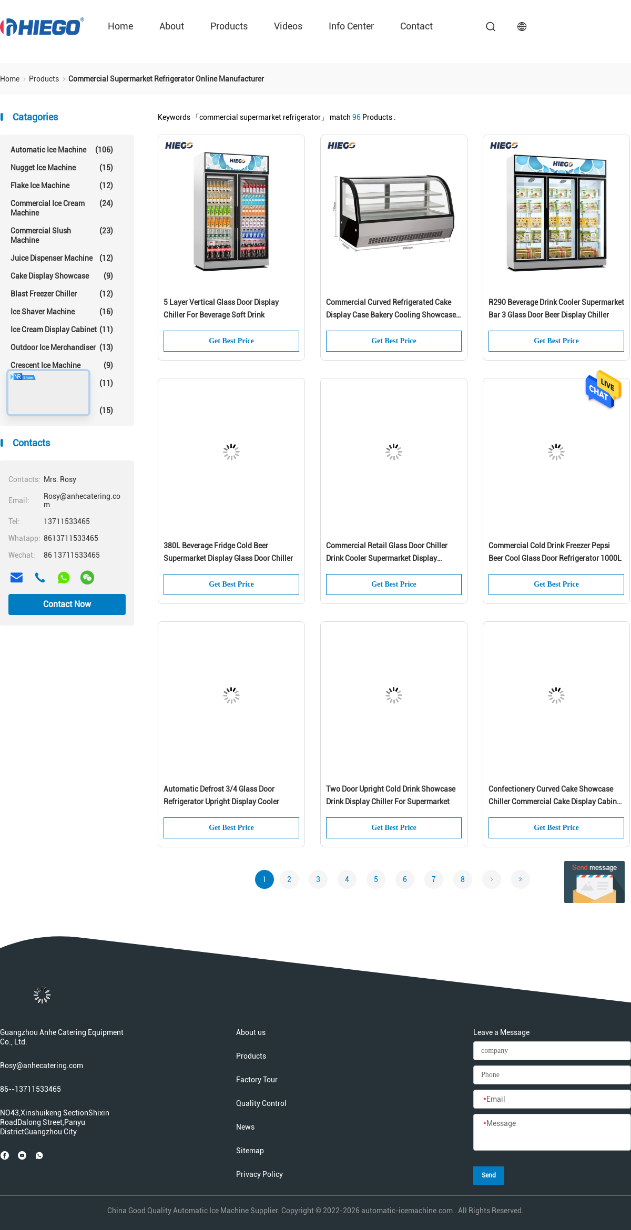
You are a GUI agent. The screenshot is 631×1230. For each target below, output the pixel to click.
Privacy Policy (259, 1174)
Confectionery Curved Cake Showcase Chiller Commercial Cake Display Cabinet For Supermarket (555, 796)
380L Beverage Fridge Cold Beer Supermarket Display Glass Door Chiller (228, 551)
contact (416, 26)
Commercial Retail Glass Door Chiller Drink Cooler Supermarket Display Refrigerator (386, 553)
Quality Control (261, 1103)
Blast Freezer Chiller (62, 294)
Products (229, 26)
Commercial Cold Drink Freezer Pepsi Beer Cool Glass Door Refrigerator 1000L (555, 551)
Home (120, 26)
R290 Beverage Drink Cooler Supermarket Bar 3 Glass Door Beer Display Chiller (556, 308)
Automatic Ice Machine (62, 150)
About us (251, 1032)
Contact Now (67, 604)
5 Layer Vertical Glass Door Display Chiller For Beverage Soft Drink (221, 308)
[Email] (552, 1099)
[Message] (552, 1132)
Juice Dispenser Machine (62, 258)
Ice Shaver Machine (62, 311)
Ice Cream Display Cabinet (62, 329)
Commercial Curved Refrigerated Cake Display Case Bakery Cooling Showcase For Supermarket (391, 309)
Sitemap (250, 1150)
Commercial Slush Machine (62, 235)
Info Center (351, 26)
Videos (288, 26)
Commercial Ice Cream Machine (62, 208)
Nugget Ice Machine (62, 167)
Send (489, 1175)
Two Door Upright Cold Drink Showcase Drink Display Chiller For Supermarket (390, 795)
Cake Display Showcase (62, 276)
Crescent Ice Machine (62, 365)
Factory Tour (257, 1079)
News (245, 1127)
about (171, 26)
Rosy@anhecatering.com (41, 1065)
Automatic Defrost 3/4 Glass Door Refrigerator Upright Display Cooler (221, 795)
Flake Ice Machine (62, 185)
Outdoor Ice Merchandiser (62, 347)
